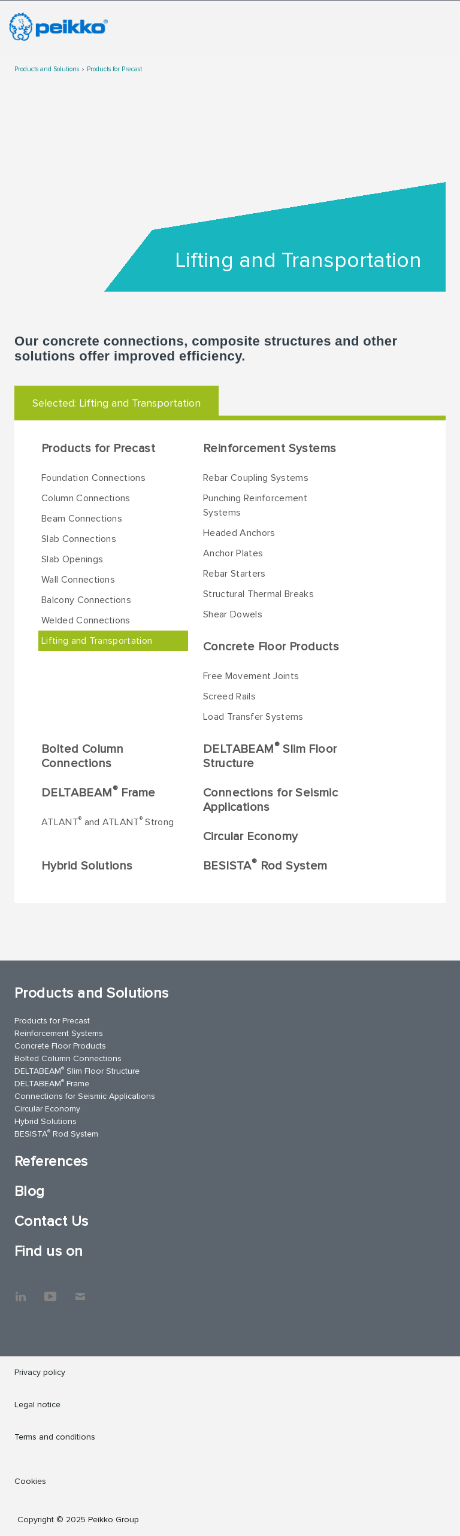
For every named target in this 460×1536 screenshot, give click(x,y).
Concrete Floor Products (271, 647)
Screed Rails (229, 696)
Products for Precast (114, 69)
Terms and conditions (54, 1437)
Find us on (48, 1251)
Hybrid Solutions (86, 866)
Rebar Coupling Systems (255, 478)
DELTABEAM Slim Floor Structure (270, 755)
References (51, 1161)
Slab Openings (72, 559)
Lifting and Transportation (96, 641)
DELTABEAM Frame (98, 792)
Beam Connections (81, 519)
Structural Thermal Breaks (258, 594)
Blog (29, 1191)
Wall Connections (78, 580)
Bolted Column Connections (82, 756)
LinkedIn (20, 1290)
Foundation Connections (93, 478)
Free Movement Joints (251, 676)
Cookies (30, 1481)
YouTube (50, 1290)
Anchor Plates (233, 553)
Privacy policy (39, 1372)
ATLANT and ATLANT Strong (107, 821)
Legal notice (37, 1404)
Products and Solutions (46, 69)
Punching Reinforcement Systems (255, 505)
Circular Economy (250, 836)
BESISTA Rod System (265, 865)
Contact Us (51, 1221)
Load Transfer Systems (253, 717)
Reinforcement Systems (269, 448)
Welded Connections (86, 620)
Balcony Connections (86, 600)
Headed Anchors (239, 533)
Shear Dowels (232, 614)
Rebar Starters (234, 574)
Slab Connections (78, 539)
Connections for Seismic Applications (270, 800)
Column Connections (86, 498)
